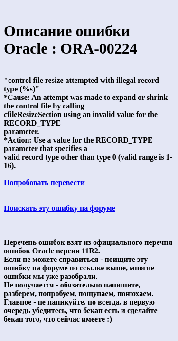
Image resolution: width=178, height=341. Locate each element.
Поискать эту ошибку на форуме (59, 208)
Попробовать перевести (44, 183)
